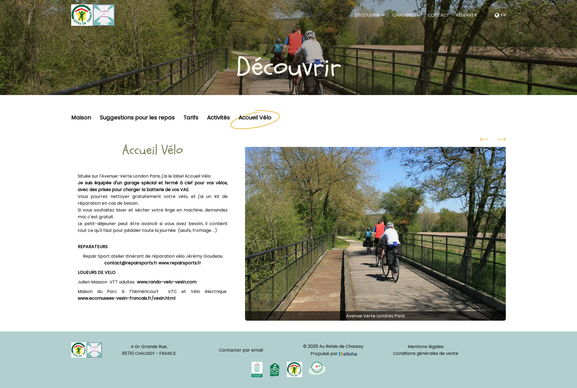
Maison (81, 118)
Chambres (407, 15)
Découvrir (370, 15)
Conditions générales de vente (425, 353)
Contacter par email (241, 350)
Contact (438, 15)
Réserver (466, 15)
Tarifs (190, 118)
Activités (218, 118)
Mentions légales (426, 346)
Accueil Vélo (255, 118)
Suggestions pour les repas (137, 118)
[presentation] (484, 140)
